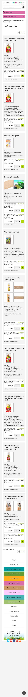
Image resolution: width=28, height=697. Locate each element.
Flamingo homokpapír (11, 136)
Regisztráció (14, 564)
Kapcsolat (14, 606)
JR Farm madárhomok (11, 232)
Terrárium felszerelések (14, 588)
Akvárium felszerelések (14, 569)
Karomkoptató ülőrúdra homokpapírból (12, 279)
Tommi (5, 192)
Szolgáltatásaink (14, 611)
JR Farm (5, 247)
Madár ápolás (19, 20)
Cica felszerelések (14, 578)
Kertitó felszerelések (14, 602)
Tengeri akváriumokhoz (14, 597)
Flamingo (6, 150)
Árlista (14, 620)
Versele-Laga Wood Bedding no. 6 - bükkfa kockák (13, 497)
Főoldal (14, 625)
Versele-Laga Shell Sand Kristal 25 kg (14, 71)
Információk (14, 616)
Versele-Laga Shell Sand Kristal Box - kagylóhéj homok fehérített (12, 447)
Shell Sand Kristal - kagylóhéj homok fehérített (14, 39)
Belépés (14, 560)
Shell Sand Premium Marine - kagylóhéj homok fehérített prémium (14, 88)
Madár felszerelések (10, 20)
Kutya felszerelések (14, 574)
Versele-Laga (6, 55)
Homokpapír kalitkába (11, 177)
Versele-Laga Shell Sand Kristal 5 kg (13, 381)
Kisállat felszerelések (14, 592)
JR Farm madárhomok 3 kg (11, 263)
